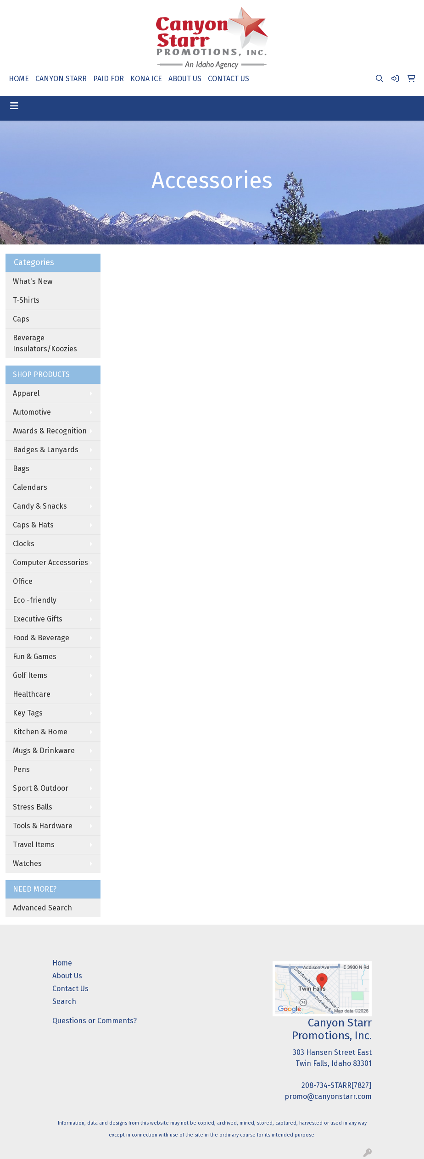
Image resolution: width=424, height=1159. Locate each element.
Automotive (32, 412)
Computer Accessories (50, 562)
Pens (21, 769)
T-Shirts (26, 300)
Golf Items (30, 675)
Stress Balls (32, 807)
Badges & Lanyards (45, 449)
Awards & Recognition (50, 431)
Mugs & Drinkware (44, 750)
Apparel (26, 393)
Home (62, 963)
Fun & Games (34, 656)
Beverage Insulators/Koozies (45, 343)
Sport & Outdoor (40, 788)
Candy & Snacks (40, 506)
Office (23, 581)
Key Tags (28, 713)
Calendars (30, 487)
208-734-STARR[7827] (336, 1085)
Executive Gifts (37, 619)
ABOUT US (184, 78)
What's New (32, 281)
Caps (21, 319)
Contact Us (70, 988)
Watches (27, 863)
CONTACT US (228, 78)
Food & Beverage (41, 637)
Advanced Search (42, 908)
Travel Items (34, 844)
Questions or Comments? (94, 1020)
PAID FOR (108, 78)
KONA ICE (146, 78)
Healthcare (31, 694)
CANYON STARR (61, 78)
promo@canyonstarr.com (328, 1096)
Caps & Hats (33, 525)
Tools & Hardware (43, 825)
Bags (21, 468)
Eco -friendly (34, 600)
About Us (67, 975)
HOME (19, 78)
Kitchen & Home (40, 731)
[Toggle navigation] (14, 106)
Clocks (23, 543)
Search (64, 1001)
